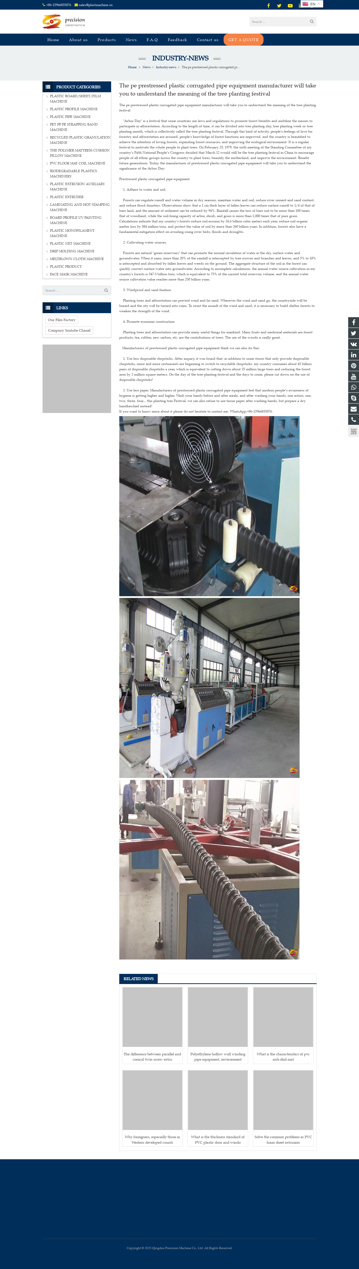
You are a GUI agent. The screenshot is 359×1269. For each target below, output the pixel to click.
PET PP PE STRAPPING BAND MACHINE (74, 127)
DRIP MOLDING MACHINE (72, 251)
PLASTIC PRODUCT (66, 267)
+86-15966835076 (58, 5)
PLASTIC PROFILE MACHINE (74, 109)
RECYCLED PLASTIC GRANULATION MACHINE (80, 140)
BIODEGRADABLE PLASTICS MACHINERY (73, 173)
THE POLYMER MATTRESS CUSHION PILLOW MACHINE (80, 153)
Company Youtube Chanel (69, 330)
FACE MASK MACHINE (69, 274)
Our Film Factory (62, 319)
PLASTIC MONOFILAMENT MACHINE (72, 233)
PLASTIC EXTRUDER (66, 197)
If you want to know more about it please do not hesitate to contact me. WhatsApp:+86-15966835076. (196, 411)
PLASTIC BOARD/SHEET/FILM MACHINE (75, 98)
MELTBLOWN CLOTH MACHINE (77, 259)
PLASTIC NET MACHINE (70, 244)
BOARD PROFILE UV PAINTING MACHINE (75, 220)
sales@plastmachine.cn (96, 5)
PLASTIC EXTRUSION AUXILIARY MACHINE (77, 186)
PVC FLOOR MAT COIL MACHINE (77, 163)
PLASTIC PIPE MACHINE (70, 117)
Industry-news (179, 58)
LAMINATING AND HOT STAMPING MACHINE (80, 207)
